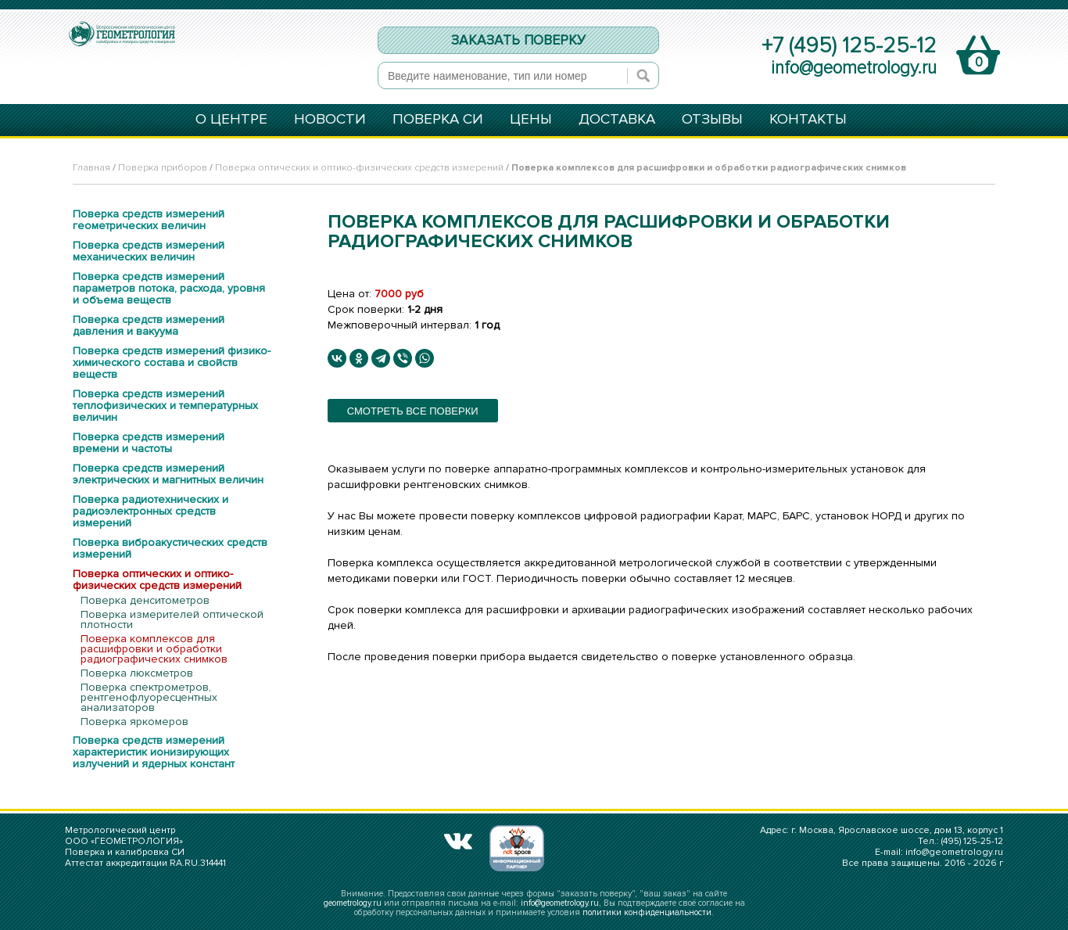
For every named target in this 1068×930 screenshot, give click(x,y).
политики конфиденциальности (646, 912)
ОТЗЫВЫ (712, 120)
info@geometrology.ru (854, 68)
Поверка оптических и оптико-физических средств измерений (359, 168)
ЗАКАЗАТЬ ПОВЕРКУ (518, 40)
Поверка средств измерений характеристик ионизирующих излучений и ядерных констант (154, 752)
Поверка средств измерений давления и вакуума (148, 325)
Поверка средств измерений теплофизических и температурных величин (165, 405)
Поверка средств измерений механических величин (148, 251)
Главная (91, 168)
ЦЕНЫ (531, 120)
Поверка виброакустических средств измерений (170, 548)
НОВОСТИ (330, 120)
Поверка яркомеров (134, 721)
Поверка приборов (162, 168)
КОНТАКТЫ (808, 120)
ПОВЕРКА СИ (437, 120)
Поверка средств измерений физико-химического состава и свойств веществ (172, 362)
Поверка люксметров (137, 673)
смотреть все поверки (412, 411)
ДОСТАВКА (617, 120)
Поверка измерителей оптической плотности (172, 619)
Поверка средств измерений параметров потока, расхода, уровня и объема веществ (169, 288)
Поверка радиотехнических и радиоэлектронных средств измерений (150, 511)
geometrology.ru (353, 903)
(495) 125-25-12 (972, 841)
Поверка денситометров (145, 600)
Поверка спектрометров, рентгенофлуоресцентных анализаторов (149, 697)
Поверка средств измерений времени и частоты (148, 442)
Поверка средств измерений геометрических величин (148, 219)
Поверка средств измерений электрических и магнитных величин (168, 474)
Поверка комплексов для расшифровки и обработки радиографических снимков (154, 649)
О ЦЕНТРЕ (231, 120)
